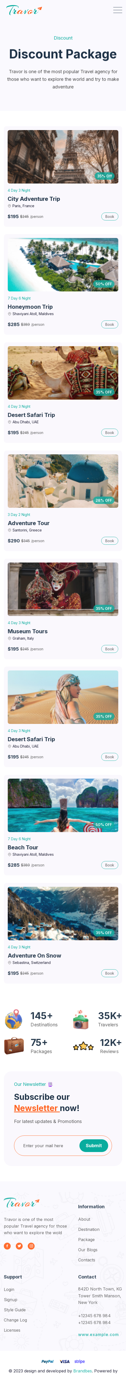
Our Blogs (87, 1253)
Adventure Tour (30, 523)
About (84, 1223)
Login (9, 1293)
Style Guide (15, 1313)
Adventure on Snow (35, 955)
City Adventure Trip (34, 199)
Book (109, 216)
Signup (10, 1303)
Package (86, 1243)
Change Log (15, 1324)
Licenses (12, 1334)
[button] (117, 10)
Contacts (86, 1264)
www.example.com (98, 1339)
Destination (89, 1233)
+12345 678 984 (94, 1319)
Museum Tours (29, 631)
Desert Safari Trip (32, 415)
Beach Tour (24, 847)
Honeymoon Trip (31, 307)
